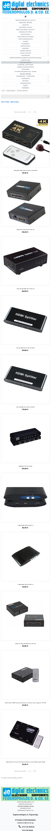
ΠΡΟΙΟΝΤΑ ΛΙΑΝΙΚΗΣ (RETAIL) (25, 793)
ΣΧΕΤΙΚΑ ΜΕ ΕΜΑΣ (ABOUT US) (25, 789)
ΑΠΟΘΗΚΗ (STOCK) (25, 795)
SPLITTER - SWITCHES (22, 90)
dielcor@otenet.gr (25, 809)
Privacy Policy (4, 829)
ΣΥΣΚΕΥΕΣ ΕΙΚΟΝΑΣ (10, 90)
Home (3, 90)
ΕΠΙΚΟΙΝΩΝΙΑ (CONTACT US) (25, 797)
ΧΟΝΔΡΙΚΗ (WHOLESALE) (26, 791)
